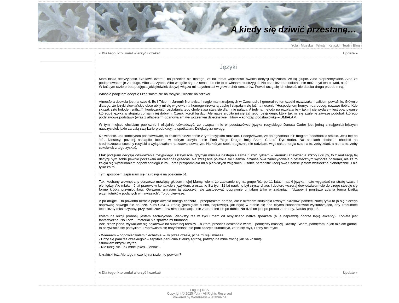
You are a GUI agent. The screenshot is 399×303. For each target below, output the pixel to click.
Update (349, 53)
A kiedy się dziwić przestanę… (293, 29)
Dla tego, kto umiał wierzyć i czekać (131, 53)
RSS (205, 290)
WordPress (199, 297)
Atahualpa (218, 297)
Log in (194, 290)
